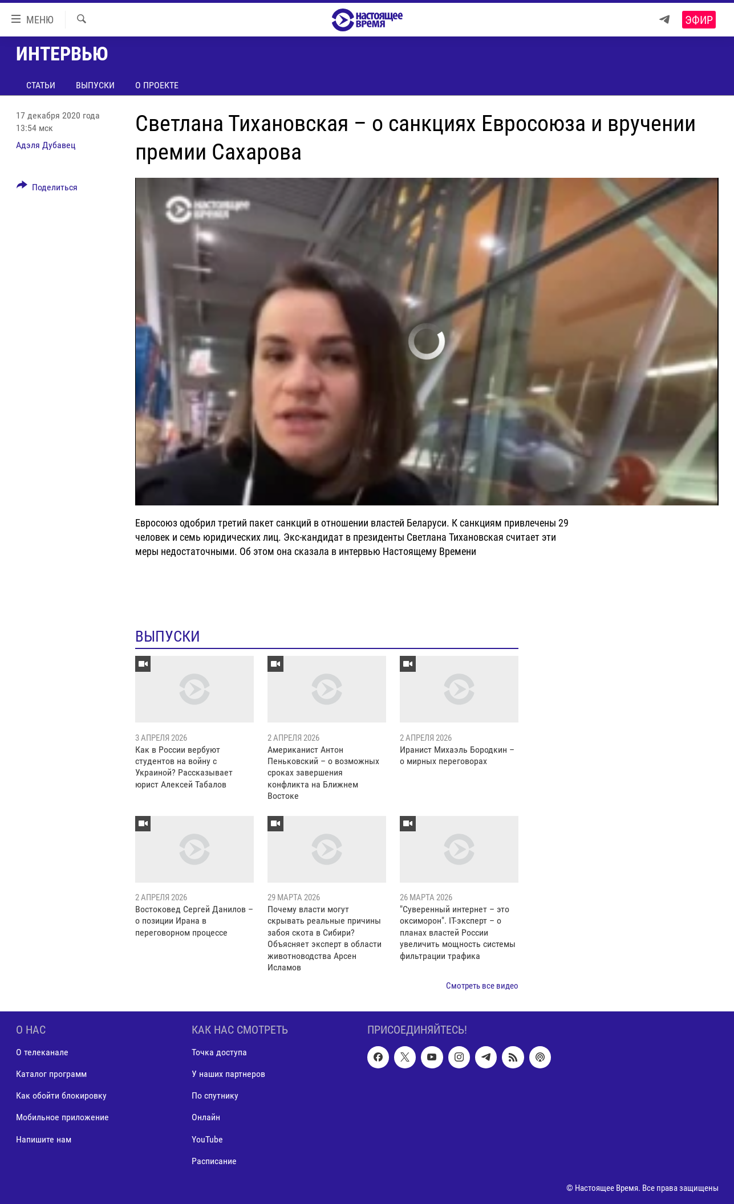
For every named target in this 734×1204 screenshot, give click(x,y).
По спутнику (215, 1095)
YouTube (207, 1138)
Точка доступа (219, 1052)
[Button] (47, 189)
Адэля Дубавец (45, 145)
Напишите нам (43, 1138)
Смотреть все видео (482, 986)
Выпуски (95, 85)
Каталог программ (51, 1073)
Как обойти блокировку (61, 1095)
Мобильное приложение (62, 1117)
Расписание (214, 1160)
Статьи (40, 85)
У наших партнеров (228, 1073)
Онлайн (206, 1117)
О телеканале (42, 1052)
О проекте (157, 85)
